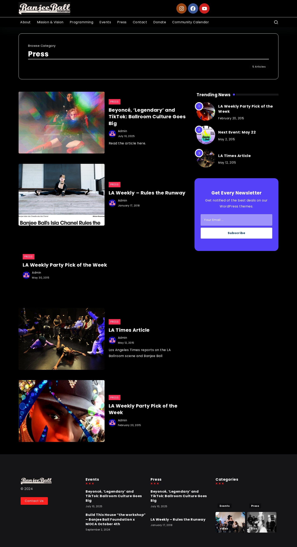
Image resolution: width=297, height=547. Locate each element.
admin (122, 131)
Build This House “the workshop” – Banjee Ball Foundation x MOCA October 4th (116, 519)
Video (224, 528)
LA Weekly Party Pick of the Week (65, 265)
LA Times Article (129, 330)
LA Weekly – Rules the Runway (147, 193)
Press (255, 506)
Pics (254, 528)
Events (225, 506)
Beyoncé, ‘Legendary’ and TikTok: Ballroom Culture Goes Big (147, 117)
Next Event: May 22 (237, 132)
